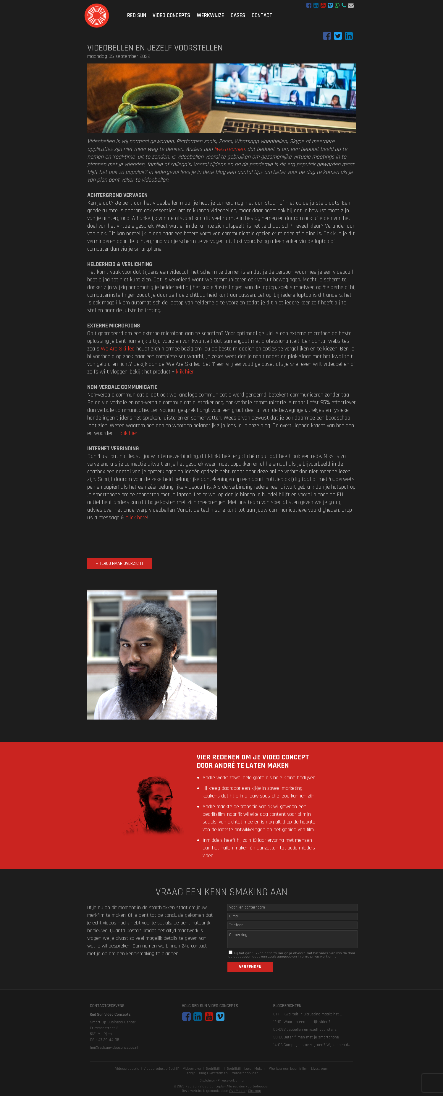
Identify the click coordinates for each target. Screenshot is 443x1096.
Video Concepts (171, 15)
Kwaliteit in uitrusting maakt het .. (313, 1014)
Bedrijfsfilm (214, 1068)
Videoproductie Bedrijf (161, 1068)
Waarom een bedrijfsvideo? (307, 1022)
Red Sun (136, 15)
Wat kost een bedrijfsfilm (288, 1068)
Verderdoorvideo (245, 1073)
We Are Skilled (118, 349)
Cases (238, 15)
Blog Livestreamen (213, 1073)
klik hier (185, 372)
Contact (262, 15)
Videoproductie (127, 1068)
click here (136, 517)
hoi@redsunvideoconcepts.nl (351, 5)
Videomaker (192, 1068)
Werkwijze (210, 15)
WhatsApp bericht (337, 5)
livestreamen (229, 149)
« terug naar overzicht (119, 563)
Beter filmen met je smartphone (311, 1037)
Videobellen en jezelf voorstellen (311, 1029)
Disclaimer (207, 1080)
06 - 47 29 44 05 (344, 5)
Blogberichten (287, 1006)
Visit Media (237, 1091)
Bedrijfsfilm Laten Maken (246, 1068)
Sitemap (254, 1091)
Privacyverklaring (231, 1080)
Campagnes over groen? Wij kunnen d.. (317, 1045)
